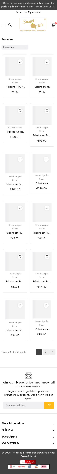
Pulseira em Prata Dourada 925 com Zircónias (41, 183)
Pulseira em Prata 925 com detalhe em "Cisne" (42, 232)
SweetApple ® (45, 6)
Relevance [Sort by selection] (15, 47)
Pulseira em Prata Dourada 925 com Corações (15, 184)
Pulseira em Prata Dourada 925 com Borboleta (42, 135)
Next (52, 351)
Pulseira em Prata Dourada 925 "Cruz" (42, 281)
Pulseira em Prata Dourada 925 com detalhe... (15, 330)
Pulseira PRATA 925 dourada (15, 87)
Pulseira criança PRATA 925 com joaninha (42, 87)
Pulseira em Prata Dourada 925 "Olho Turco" (15, 281)
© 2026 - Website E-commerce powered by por (28, 454)
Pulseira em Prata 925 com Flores (41, 329)
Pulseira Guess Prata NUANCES (15, 131)
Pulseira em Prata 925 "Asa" (15, 232)
